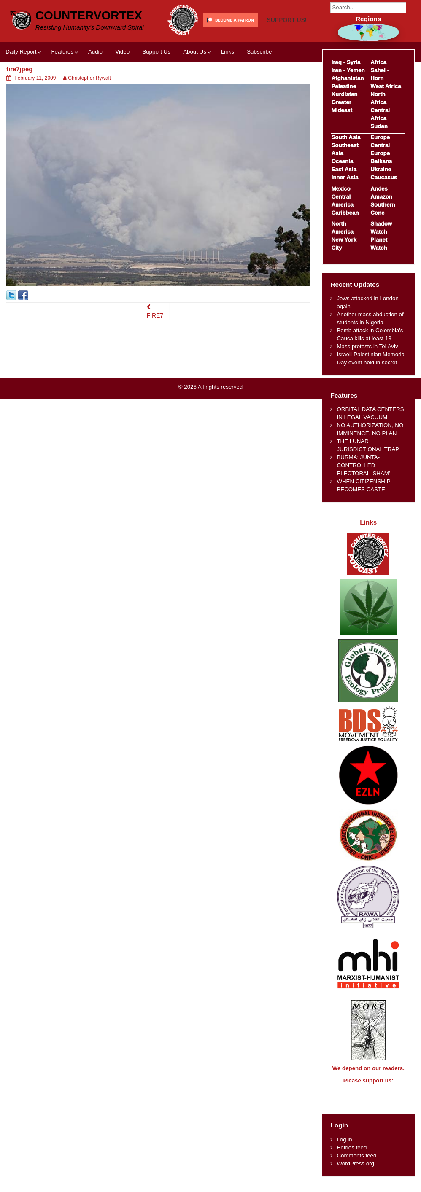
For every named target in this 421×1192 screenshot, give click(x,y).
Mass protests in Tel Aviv (367, 346)
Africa (378, 62)
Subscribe (259, 81)
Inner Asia (344, 177)
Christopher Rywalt (89, 107)
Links (227, 81)
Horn (376, 78)
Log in (344, 1147)
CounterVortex (88, 14)
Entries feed (352, 1155)
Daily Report (20, 81)
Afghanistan (347, 78)
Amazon (381, 197)
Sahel (377, 70)
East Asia (343, 169)
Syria (354, 62)
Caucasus (383, 177)
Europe (380, 137)
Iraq (336, 62)
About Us (194, 81)
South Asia (345, 137)
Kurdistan (344, 94)
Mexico (340, 189)
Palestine (343, 86)
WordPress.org (355, 1171)
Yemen (356, 70)
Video (122, 81)
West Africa (385, 86)
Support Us (156, 81)
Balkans (381, 161)
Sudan (379, 126)
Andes (379, 189)
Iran (336, 70)
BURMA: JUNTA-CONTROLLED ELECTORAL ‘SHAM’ (363, 465)
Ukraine (380, 169)
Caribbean (345, 213)
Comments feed (356, 1163)
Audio (95, 81)
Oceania (342, 161)
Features (62, 81)
